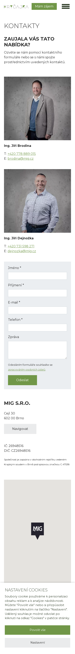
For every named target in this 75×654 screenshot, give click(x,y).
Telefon (15, 320)
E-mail (14, 302)
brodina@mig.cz (21, 158)
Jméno (14, 268)
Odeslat (22, 380)
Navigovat (20, 429)
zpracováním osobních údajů (26, 369)
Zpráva (13, 337)
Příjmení (16, 285)
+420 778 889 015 (22, 154)
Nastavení (37, 642)
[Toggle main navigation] (65, 6)
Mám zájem (44, 6)
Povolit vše (38, 630)
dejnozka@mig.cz (22, 251)
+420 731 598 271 (21, 246)
